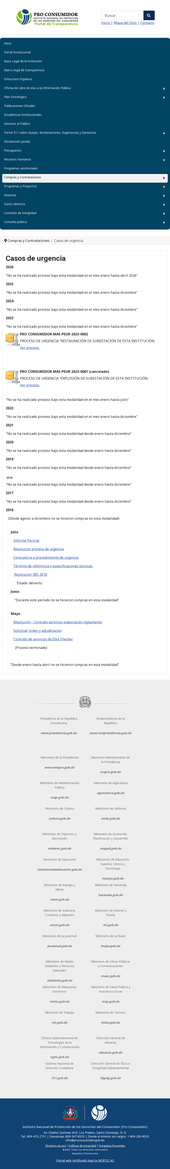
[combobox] (122, 15)
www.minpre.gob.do (59, 767)
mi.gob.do (110, 925)
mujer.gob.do (110, 946)
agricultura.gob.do (110, 793)
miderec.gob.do (59, 848)
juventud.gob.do (59, 946)
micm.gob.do (59, 925)
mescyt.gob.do (113, 878)
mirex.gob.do (59, 1001)
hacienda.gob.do (110, 895)
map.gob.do (59, 797)
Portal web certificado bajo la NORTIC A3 (85, 1160)
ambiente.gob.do (59, 980)
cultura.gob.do (59, 818)
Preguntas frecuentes (112, 1146)
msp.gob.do (110, 1001)
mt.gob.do (59, 1022)
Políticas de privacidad (82, 1146)
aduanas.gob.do (110, 1052)
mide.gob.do (110, 818)
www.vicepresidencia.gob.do (110, 733)
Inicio (106, 22)
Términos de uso (55, 1146)
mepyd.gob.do (110, 848)
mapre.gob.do (110, 772)
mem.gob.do (59, 899)
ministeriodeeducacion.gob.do (59, 869)
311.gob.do (59, 1078)
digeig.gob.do (110, 1078)
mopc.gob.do (110, 976)
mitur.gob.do (110, 1022)
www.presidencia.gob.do (59, 733)
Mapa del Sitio (125, 22)
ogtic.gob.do (59, 1057)
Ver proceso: (30, 347)
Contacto (147, 22)
